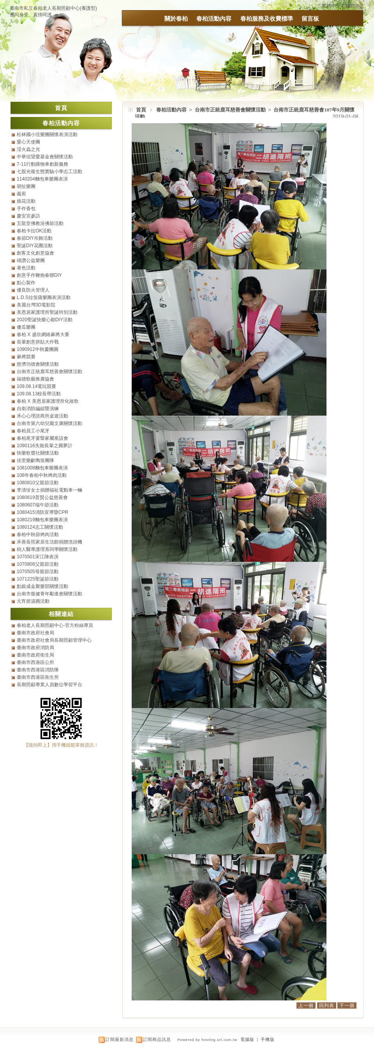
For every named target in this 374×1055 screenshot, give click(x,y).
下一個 (347, 1005)
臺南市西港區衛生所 (38, 677)
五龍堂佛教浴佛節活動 (40, 223)
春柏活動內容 (213, 18)
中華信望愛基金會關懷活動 (45, 156)
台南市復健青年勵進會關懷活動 (49, 594)
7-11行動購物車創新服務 (42, 164)
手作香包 (26, 208)
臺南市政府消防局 (35, 647)
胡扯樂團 (26, 186)
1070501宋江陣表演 (37, 556)
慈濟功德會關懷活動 (38, 364)
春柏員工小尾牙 (33, 431)
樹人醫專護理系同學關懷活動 (47, 549)
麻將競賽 (26, 356)
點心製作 (26, 282)
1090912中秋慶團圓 (37, 349)
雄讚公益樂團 (31, 260)
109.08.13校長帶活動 (39, 394)
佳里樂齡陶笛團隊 (35, 460)
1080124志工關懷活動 (40, 527)
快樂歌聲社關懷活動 (38, 453)
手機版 (268, 1039)
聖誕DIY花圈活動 (35, 245)
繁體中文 (331, 6)
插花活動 (26, 201)
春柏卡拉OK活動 (34, 231)
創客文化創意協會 (35, 253)
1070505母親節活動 (37, 571)
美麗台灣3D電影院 (36, 305)
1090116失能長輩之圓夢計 (44, 445)
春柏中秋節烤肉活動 (38, 534)
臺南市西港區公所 (35, 662)
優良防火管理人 (33, 290)
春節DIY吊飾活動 (35, 238)
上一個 (306, 1005)
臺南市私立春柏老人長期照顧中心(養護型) (53, 8)
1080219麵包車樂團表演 (42, 519)
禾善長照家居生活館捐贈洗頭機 (49, 542)
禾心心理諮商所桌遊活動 (42, 416)
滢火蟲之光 (28, 149)
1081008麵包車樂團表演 (42, 468)
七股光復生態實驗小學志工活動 (49, 171)
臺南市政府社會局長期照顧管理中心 (54, 640)
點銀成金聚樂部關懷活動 (42, 586)
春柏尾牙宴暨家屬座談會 (42, 438)
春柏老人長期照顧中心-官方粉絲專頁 (55, 625)
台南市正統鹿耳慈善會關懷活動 (231, 110)
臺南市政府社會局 (35, 632)
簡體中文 (355, 6)
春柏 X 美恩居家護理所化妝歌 (48, 401)
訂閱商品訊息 (157, 1039)
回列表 (326, 1005)
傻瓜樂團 (26, 327)
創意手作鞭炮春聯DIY (39, 275)
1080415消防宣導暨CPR (42, 512)
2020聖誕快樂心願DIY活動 (44, 319)
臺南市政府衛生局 (35, 655)
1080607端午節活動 (37, 505)
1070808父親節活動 (37, 564)
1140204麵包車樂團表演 (42, 179)
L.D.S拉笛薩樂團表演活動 (44, 297)
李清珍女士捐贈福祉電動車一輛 (49, 490)
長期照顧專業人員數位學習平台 (49, 684)
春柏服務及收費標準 (266, 18)
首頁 (141, 110)
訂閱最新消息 (120, 1039)
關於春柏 (176, 18)
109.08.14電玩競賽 (36, 386)
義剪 (21, 193)
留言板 (310, 18)
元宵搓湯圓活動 (33, 601)
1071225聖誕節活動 (37, 579)
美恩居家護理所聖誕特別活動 (47, 312)
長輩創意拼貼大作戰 (38, 342)
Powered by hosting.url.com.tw (207, 1040)
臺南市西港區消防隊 (38, 670)
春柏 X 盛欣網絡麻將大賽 (43, 334)
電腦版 (247, 1039)
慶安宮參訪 (28, 216)
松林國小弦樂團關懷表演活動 (47, 134)
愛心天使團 (28, 142)
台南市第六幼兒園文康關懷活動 (49, 423)
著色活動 (26, 268)
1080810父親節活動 (37, 482)
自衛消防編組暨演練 (38, 408)
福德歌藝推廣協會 (35, 379)
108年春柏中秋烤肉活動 (42, 475)
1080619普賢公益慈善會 (42, 497)
